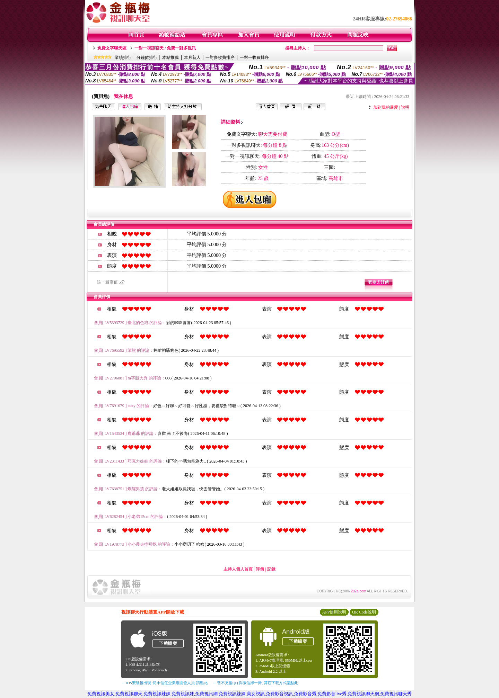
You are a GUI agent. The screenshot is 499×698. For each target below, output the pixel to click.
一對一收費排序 (254, 57)
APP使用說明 (334, 612)
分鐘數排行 (147, 57)
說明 (405, 107)
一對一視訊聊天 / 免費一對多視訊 (165, 48)
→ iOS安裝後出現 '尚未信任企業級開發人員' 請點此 (164, 683)
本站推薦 (170, 57)
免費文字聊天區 (111, 48)
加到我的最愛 (385, 107)
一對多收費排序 (220, 57)
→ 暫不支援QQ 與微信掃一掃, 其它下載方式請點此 (255, 683)
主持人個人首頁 (238, 569)
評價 (260, 569)
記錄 (271, 569)
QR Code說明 (364, 612)
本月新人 (192, 57)
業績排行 (123, 57)
